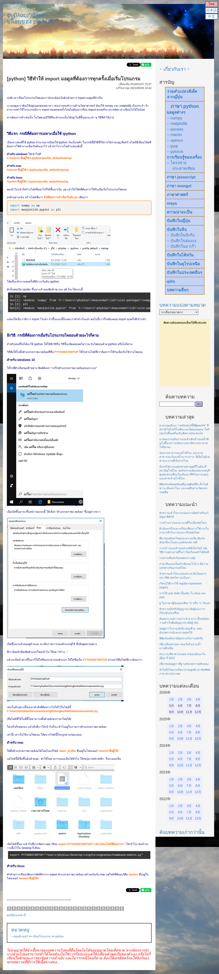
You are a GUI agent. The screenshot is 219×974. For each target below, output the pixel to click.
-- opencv (175, 140)
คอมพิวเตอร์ (21, 936)
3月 (189, 699)
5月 (171, 732)
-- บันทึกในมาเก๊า (181, 246)
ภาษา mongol (179, 186)
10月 (180, 738)
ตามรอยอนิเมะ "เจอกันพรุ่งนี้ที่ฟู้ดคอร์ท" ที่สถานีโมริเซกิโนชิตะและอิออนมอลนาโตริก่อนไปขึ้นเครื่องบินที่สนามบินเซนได (184, 429)
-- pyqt (172, 146)
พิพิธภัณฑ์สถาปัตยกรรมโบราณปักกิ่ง (181, 638)
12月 (198, 738)
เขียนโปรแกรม (42, 936)
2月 (180, 699)
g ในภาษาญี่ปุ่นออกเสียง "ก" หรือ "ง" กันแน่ (184, 603)
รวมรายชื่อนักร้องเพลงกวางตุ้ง (177, 558)
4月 (198, 699)
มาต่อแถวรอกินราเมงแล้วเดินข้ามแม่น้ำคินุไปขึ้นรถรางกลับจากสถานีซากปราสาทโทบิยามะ (184, 443)
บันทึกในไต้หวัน (180, 255)
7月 (189, 732)
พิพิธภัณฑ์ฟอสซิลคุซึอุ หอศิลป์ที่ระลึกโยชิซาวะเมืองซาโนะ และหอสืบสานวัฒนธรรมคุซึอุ (183, 488)
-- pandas (175, 129)
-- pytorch (175, 151)
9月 (171, 738)
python (60, 936)
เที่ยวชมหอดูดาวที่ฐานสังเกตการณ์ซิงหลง (184, 663)
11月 (189, 738)
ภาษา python (185, 106)
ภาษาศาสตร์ (177, 195)
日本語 (211, 10)
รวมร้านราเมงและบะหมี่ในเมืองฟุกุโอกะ (183, 522)
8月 (198, 732)
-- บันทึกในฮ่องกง (181, 241)
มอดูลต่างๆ (176, 112)
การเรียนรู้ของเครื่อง (184, 157)
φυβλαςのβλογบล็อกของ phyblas (30, 18)
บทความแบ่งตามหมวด (182, 305)
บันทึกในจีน (177, 229)
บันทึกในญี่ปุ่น (178, 221)
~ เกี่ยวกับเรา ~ (174, 69)
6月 (180, 732)
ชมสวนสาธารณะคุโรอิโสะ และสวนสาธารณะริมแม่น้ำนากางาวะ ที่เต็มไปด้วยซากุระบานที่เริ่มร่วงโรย (184, 456)
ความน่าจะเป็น (179, 212)
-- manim (174, 135)
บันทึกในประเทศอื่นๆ (184, 272)
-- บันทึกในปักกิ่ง (181, 235)
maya (172, 203)
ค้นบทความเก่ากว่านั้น (181, 832)
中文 (211, 16)
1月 (171, 699)
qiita (171, 281)
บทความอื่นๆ (177, 290)
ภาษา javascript (181, 177)
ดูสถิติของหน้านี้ (16, 915)
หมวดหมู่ (20, 929)
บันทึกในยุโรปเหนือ (183, 264)
